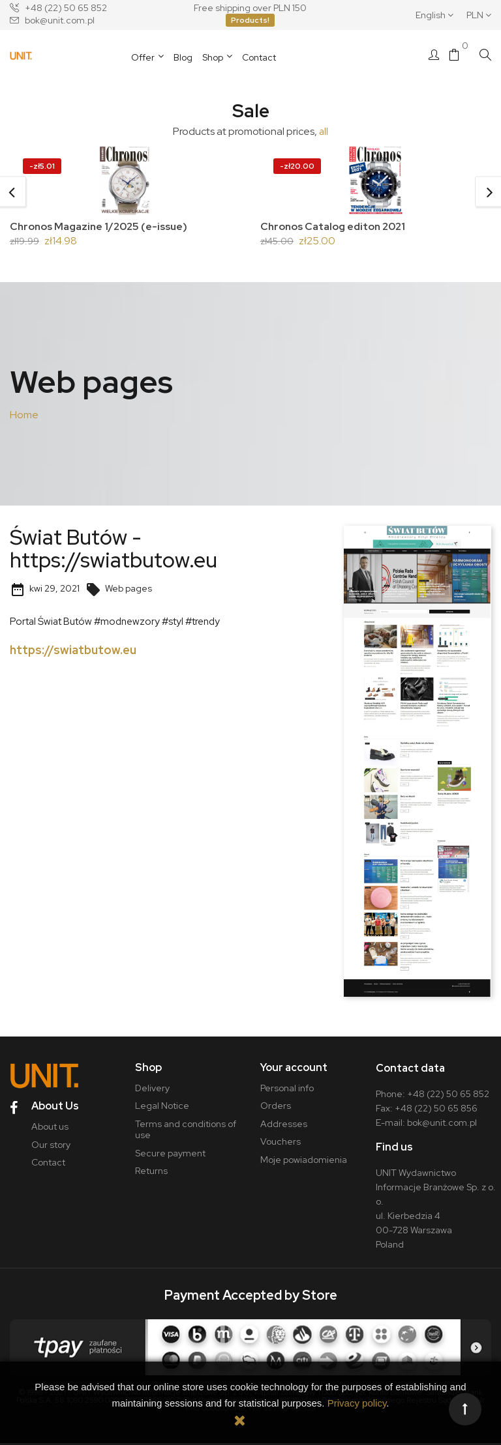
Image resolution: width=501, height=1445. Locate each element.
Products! (250, 20)
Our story (49, 1144)
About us (48, 1126)
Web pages (118, 590)
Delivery (152, 1090)
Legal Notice (162, 1108)
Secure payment (170, 1155)
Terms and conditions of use (185, 1131)
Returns (151, 1173)
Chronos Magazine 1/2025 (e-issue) (101, 226)
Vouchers (280, 1144)
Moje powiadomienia (303, 1161)
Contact (47, 1161)
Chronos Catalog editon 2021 (335, 226)
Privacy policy (357, 1403)
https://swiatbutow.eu (73, 651)
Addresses (283, 1126)
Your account (293, 1069)
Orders (275, 1108)
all (324, 131)
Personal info (287, 1090)
